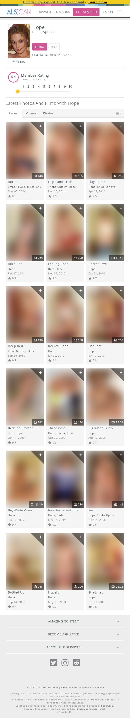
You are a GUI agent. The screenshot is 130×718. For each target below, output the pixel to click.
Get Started (86, 12)
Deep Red (15, 346)
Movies (30, 113)
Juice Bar (15, 264)
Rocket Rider (58, 346)
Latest (14, 113)
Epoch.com (107, 705)
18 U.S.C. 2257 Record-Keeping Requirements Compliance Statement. (65, 687)
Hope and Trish (60, 182)
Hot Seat (95, 346)
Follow (39, 47)
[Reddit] (76, 662)
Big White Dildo (100, 428)
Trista (30, 186)
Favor (92, 510)
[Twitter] (53, 662)
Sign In (108, 12)
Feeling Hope (58, 264)
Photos (48, 113)
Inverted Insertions (63, 510)
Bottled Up (16, 592)
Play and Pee (98, 182)
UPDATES (45, 12)
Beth (51, 269)
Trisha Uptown (57, 186)
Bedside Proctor (20, 428)
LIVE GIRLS (63, 12)
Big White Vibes (20, 510)
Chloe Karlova (106, 186)
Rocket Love (97, 264)
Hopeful (54, 592)
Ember (12, 186)
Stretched (96, 592)
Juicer (12, 182)
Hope (21, 186)
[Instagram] (65, 662)
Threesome (57, 428)
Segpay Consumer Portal (91, 708)
